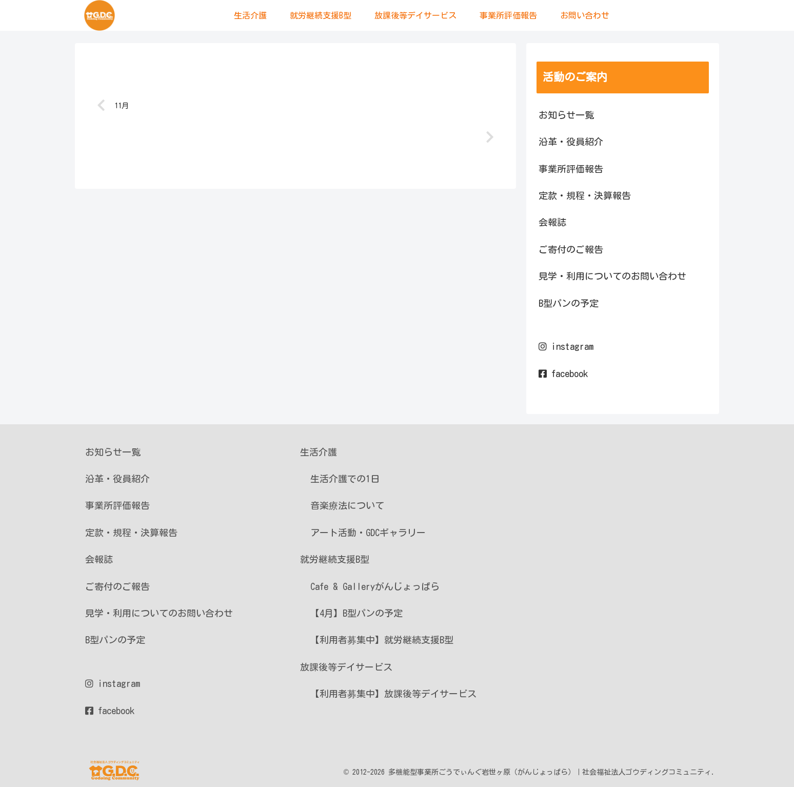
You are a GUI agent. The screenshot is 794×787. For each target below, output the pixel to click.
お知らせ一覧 (566, 115)
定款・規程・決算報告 (585, 195)
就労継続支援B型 (334, 559)
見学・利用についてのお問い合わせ (612, 276)
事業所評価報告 (571, 168)
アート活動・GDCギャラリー (368, 532)
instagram (566, 346)
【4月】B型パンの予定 (356, 613)
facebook (563, 373)
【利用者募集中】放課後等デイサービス (393, 693)
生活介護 (318, 452)
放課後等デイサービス (346, 667)
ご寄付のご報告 (571, 249)
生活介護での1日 (345, 478)
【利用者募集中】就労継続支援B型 (381, 639)
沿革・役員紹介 (571, 141)
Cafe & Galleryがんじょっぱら (375, 586)
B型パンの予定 (569, 303)
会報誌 (552, 222)
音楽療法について (347, 505)
